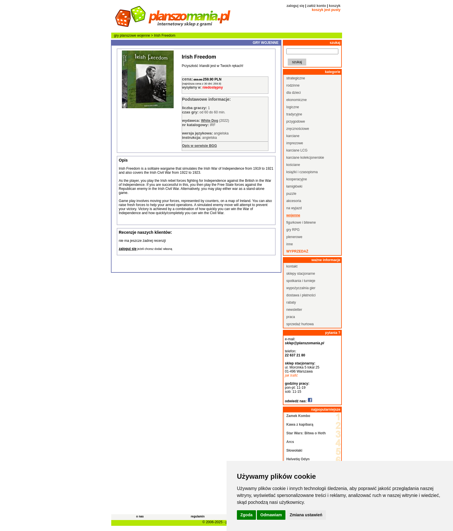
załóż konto (316, 6)
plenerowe (294, 237)
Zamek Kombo (298, 416)
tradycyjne (294, 114)
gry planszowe (125, 35)
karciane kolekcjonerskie (305, 158)
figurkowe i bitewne (301, 222)
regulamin (198, 516)
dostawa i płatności (300, 295)
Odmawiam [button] (271, 515)
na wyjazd (294, 208)
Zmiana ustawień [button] (306, 515)
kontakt (292, 266)
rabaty (291, 302)
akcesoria (293, 201)
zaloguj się (295, 6)
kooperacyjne (296, 179)
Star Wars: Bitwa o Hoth (306, 433)
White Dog (209, 121)
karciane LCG (296, 150)
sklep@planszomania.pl (304, 343)
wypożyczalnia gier (300, 288)
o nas (140, 516)
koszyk (334, 6)
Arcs (290, 442)
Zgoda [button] (246, 515)
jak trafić (291, 375)
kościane (293, 165)
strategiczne (295, 78)
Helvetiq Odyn (298, 459)
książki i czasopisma (302, 172)
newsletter (294, 310)
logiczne (292, 107)
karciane (292, 136)
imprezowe (294, 143)
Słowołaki (294, 450)
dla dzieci (293, 93)
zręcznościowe (297, 129)
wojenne (143, 35)
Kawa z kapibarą (299, 424)
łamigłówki (294, 186)
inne (289, 244)
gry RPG (293, 230)
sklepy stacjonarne (300, 274)
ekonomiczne (296, 100)
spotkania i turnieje (300, 281)
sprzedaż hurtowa (300, 324)
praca (290, 317)
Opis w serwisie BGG (199, 146)
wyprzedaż (297, 251)
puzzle (291, 194)
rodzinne (293, 85)
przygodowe (295, 121)
